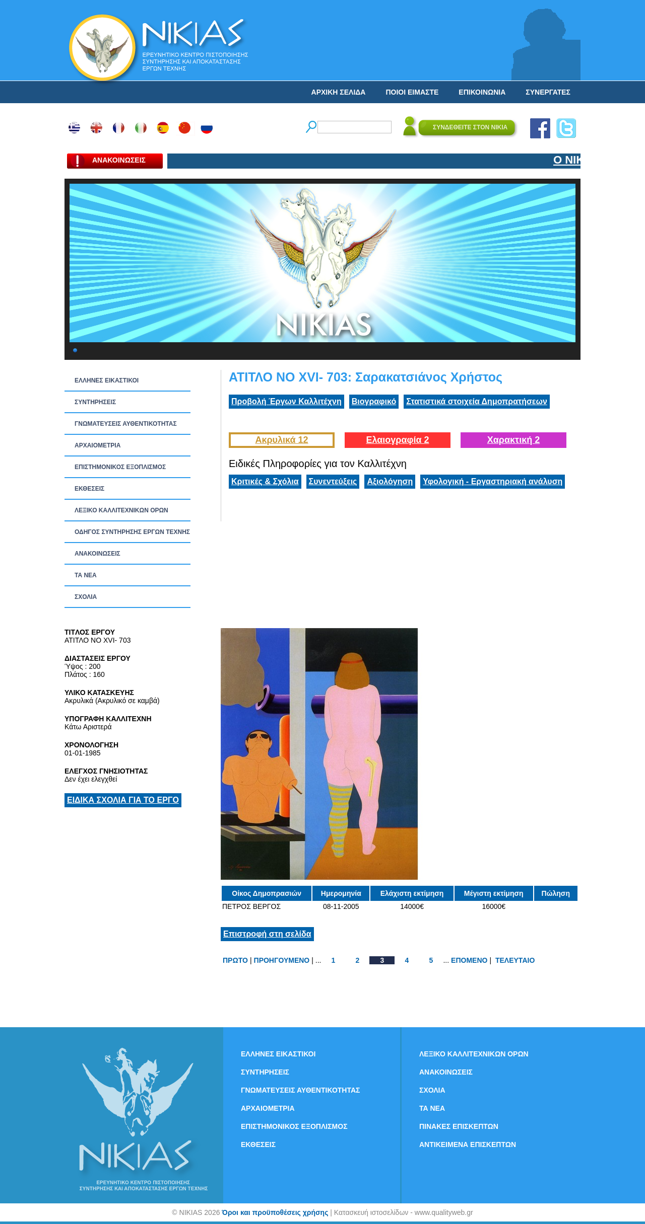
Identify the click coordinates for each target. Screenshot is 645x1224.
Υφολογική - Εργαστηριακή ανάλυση (492, 481)
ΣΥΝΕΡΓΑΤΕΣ (548, 92)
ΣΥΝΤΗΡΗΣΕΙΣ (95, 402)
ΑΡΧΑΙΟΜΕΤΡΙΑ (97, 445)
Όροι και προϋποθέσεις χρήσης (275, 1212)
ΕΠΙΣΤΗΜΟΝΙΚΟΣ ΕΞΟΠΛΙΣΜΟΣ (120, 467)
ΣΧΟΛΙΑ (86, 596)
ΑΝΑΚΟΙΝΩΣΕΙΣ (97, 553)
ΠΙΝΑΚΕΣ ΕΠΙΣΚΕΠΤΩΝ (458, 1126)
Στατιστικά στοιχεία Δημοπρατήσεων (476, 401)
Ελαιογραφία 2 (397, 440)
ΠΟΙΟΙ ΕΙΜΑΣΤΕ (411, 92)
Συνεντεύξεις (333, 481)
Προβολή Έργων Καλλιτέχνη (286, 401)
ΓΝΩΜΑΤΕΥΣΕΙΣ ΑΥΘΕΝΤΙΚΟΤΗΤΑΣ (126, 423)
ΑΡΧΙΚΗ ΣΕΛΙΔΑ (338, 92)
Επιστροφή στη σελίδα (267, 934)
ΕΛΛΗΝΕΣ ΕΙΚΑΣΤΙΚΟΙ (107, 380)
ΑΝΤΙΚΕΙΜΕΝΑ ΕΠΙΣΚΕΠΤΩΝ (467, 1144)
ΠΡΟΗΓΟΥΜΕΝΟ (282, 960)
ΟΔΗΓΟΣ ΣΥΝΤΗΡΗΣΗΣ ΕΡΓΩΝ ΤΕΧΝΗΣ (132, 532)
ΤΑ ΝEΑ (86, 575)
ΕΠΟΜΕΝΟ (469, 960)
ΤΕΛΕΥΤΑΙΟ (515, 960)
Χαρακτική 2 (513, 440)
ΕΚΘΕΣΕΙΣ (89, 488)
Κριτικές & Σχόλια (265, 481)
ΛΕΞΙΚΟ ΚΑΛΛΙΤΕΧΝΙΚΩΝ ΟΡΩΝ (121, 510)
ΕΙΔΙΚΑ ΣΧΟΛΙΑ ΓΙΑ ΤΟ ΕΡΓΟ (123, 800)
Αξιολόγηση (390, 481)
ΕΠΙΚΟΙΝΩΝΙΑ (482, 92)
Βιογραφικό (374, 401)
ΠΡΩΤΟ (235, 960)
